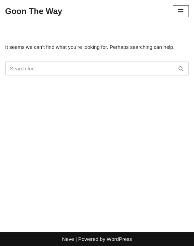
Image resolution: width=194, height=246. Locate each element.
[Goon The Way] (33, 11)
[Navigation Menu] (181, 11)
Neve (68, 239)
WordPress (119, 239)
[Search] (89, 69)
